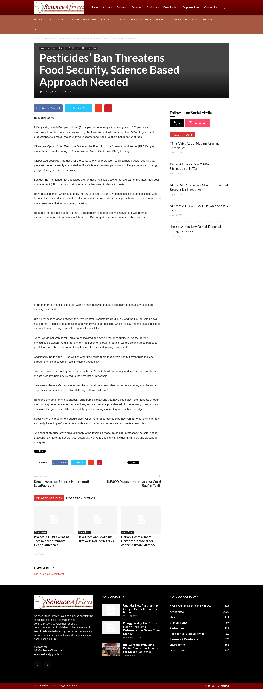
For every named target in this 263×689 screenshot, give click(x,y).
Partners (122, 7)
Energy (124, 19)
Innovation (208, 19)
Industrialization (141, 19)
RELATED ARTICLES (49, 498)
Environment (90, 19)
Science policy (109, 19)
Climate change (179, 622)
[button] (224, 7)
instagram (197, 123)
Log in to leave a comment (49, 574)
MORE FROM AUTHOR (80, 498)
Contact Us (210, 7)
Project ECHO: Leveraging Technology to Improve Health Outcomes (51, 540)
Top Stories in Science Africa (187, 633)
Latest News (177, 650)
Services (136, 7)
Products (152, 7)
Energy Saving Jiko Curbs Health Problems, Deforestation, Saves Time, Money (141, 628)
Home (94, 7)
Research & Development (184, 19)
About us (209, 685)
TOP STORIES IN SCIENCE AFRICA (81, 48)
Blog (37, 29)
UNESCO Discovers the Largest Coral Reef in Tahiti (133, 484)
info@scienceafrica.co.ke (48, 650)
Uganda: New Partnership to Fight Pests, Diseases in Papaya (140, 609)
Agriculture (61, 19)
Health (76, 19)
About (107, 7)
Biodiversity (161, 19)
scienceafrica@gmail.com (48, 654)
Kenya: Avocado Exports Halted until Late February (61, 484)
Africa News (45, 48)
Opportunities (191, 7)
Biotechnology (42, 19)
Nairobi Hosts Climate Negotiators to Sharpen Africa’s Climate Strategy (138, 540)
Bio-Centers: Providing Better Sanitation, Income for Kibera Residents (140, 648)
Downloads (170, 7)
